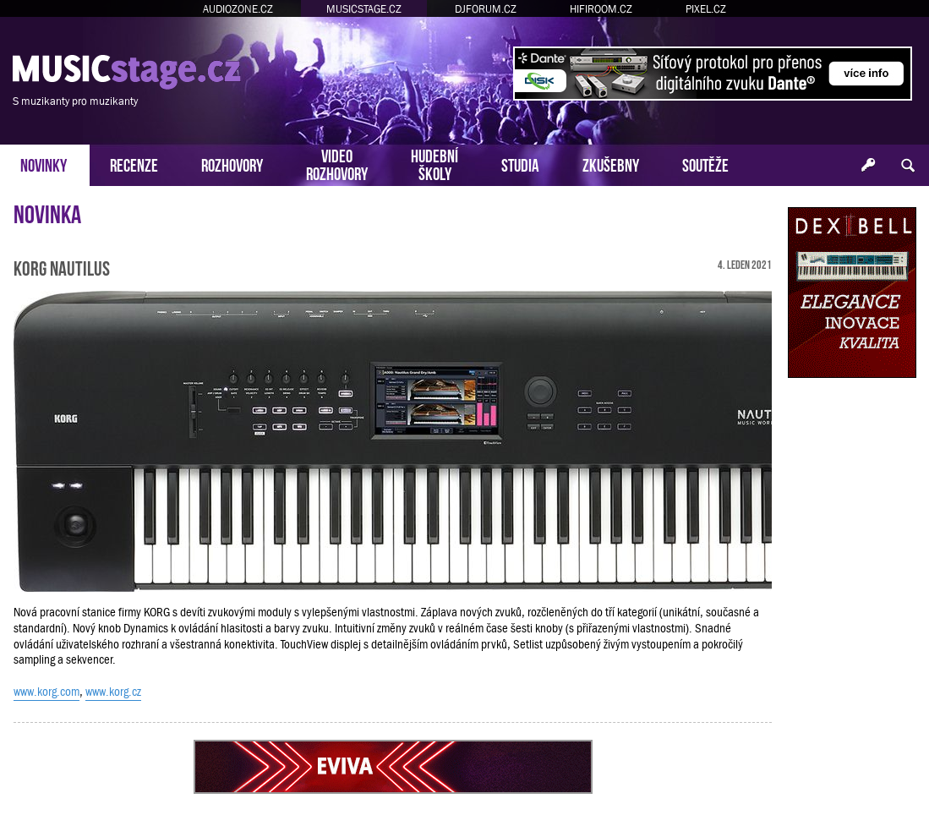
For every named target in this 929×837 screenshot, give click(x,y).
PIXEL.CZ (706, 9)
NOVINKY (43, 163)
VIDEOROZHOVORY (337, 163)
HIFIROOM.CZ (601, 9)
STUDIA (520, 163)
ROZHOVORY (232, 163)
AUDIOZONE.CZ (238, 9)
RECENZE (134, 163)
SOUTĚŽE (705, 163)
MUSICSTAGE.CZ (364, 9)
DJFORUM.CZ (485, 9)
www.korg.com (46, 691)
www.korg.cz (113, 691)
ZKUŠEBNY (610, 163)
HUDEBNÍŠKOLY (434, 163)
